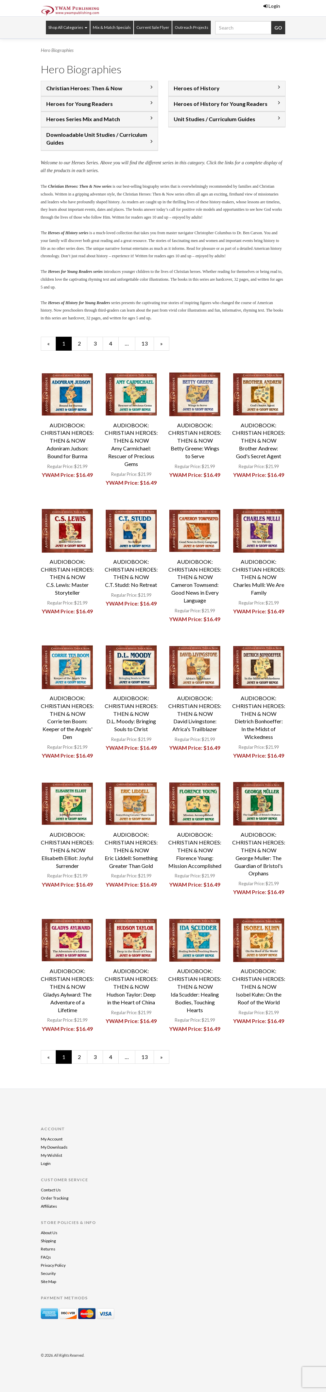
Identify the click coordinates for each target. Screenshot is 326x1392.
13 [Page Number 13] (147, 343)
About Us (49, 1232)
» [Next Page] (164, 345)
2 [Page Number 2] (82, 343)
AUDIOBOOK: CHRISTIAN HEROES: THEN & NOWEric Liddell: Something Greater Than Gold (131, 850)
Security (48, 1273)
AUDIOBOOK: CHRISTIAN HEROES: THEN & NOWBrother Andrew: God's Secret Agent (258, 440)
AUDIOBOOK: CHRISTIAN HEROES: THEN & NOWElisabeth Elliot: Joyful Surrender (67, 850)
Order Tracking (54, 1198)
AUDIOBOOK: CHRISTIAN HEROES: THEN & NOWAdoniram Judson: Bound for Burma (67, 440)
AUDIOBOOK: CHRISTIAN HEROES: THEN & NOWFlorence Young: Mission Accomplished (194, 850)
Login (271, 6)
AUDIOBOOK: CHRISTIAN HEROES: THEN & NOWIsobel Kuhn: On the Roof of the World (258, 986)
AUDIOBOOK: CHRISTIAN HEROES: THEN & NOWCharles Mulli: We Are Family (258, 577)
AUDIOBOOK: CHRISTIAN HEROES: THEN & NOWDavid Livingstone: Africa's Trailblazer (194, 713)
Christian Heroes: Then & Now (84, 88)
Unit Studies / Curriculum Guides (214, 119)
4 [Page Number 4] (114, 343)
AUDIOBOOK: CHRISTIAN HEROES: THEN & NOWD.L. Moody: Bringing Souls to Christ (131, 713)
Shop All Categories (67, 27)
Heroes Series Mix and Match (83, 119)
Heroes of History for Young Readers (221, 103)
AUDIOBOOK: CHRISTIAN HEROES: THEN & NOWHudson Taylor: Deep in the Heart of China (131, 986)
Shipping (48, 1240)
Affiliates (49, 1206)
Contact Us (51, 1189)
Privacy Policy (53, 1265)
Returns (48, 1248)
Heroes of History (197, 88)
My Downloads (54, 1147)
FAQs (46, 1257)
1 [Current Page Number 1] (67, 345)
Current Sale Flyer (152, 27)
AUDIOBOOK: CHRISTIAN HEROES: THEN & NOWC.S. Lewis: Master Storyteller (67, 577)
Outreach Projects (191, 27)
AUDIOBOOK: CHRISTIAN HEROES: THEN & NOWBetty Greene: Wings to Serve (194, 440)
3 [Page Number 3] (98, 343)
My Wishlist (51, 1155)
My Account (52, 1139)
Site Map (48, 1281)
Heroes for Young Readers (79, 103)
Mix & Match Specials (112, 27)
